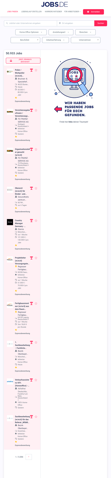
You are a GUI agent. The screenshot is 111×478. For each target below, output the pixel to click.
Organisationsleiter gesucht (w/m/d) (22, 152)
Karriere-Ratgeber (53, 12)
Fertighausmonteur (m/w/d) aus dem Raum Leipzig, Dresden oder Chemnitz (22, 309)
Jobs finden (12, 12)
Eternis (21, 229)
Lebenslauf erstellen (31, 12)
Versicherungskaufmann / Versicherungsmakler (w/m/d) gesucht (22, 116)
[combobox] (30, 23)
